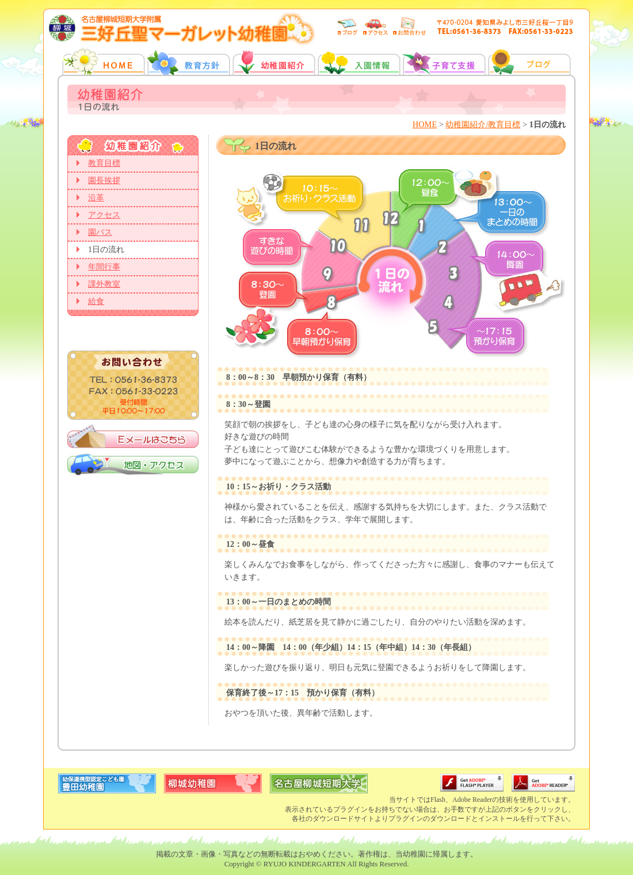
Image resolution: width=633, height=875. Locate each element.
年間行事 (104, 266)
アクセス (104, 215)
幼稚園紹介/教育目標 (482, 124)
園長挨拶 (104, 180)
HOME (425, 124)
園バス (100, 232)
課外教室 (104, 284)
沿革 (96, 197)
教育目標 (104, 163)
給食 (96, 301)
